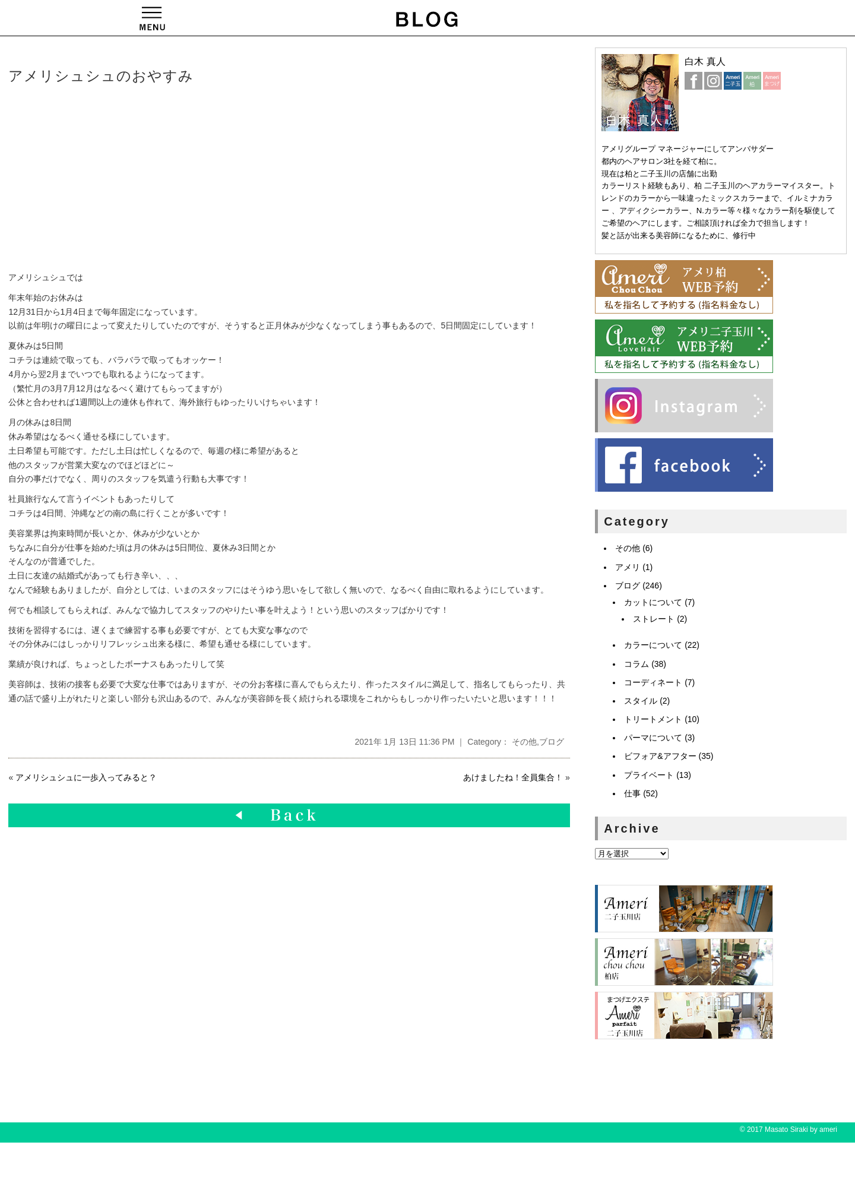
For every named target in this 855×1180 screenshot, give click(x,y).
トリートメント (653, 719)
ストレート (653, 619)
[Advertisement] (189, 179)
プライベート (649, 775)
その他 (524, 741)
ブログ (551, 741)
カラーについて (653, 645)
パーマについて (653, 737)
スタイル (640, 701)
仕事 (632, 793)
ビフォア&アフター (660, 756)
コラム (636, 664)
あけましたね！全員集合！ (513, 777)
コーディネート (653, 682)
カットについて (653, 602)
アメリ (627, 567)
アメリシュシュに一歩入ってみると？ (86, 777)
